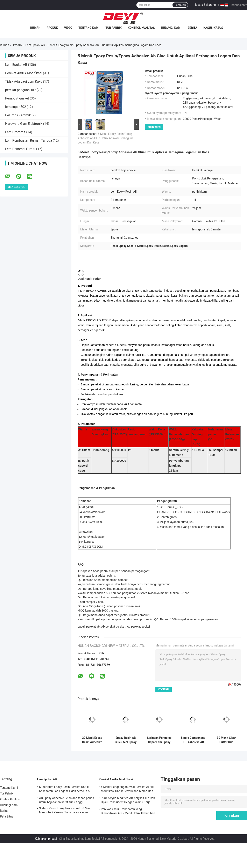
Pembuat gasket (17, 98)
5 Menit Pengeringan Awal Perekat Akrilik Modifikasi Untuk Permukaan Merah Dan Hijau (127, 789)
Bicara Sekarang (205, 4)
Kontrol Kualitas (141, 27)
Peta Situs (6, 816)
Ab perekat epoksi (138, 626)
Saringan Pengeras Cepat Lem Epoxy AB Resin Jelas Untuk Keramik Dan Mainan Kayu (159, 740)
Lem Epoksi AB (35, 45)
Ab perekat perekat (113, 626)
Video (68, 27)
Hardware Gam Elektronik (23, 124)
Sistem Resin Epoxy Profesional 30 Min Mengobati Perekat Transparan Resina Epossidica (64, 811)
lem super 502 (15, 107)
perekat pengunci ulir (20, 90)
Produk (52, 27)
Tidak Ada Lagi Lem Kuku (23, 81)
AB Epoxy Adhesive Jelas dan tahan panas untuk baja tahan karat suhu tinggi (66, 800)
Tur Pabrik (113, 27)
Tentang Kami (88, 27)
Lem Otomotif (15, 132)
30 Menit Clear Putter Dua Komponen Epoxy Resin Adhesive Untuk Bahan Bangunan (226, 740)
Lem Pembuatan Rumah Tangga (28, 140)
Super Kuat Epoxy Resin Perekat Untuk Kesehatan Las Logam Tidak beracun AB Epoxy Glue (65, 789)
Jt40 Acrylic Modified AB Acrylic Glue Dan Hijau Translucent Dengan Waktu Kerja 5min (128, 800)
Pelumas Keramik (18, 115)
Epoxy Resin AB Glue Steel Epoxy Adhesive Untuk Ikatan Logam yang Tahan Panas (125, 740)
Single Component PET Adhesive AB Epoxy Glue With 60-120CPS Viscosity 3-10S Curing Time (193, 740)
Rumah (35, 27)
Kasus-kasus (213, 27)
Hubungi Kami (171, 27)
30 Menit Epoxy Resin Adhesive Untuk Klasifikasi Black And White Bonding (92, 740)
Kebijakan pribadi (46, 838)
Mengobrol (154, 126)
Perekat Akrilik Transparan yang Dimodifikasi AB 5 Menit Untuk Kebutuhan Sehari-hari (128, 811)
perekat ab (93, 626)
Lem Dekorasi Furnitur (21, 149)
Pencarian (180, 4)
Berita (192, 27)
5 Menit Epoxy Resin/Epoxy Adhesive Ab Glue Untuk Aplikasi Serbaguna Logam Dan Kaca (106, 138)
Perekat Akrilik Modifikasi (23, 73)
